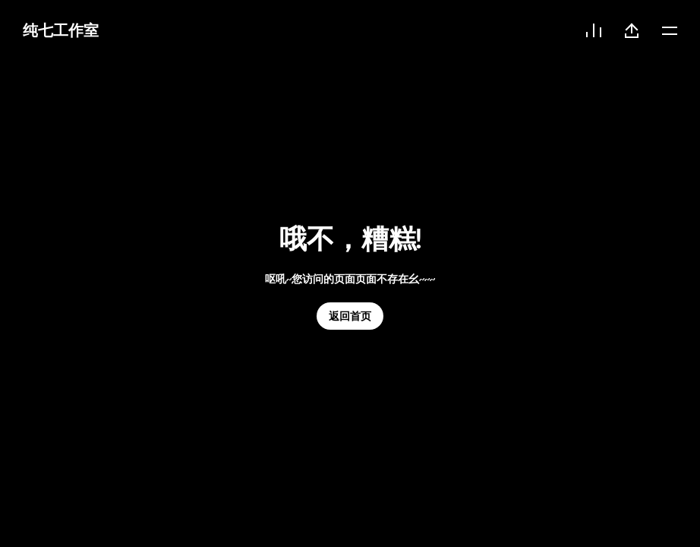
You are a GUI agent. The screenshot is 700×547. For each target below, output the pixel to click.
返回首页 (350, 316)
